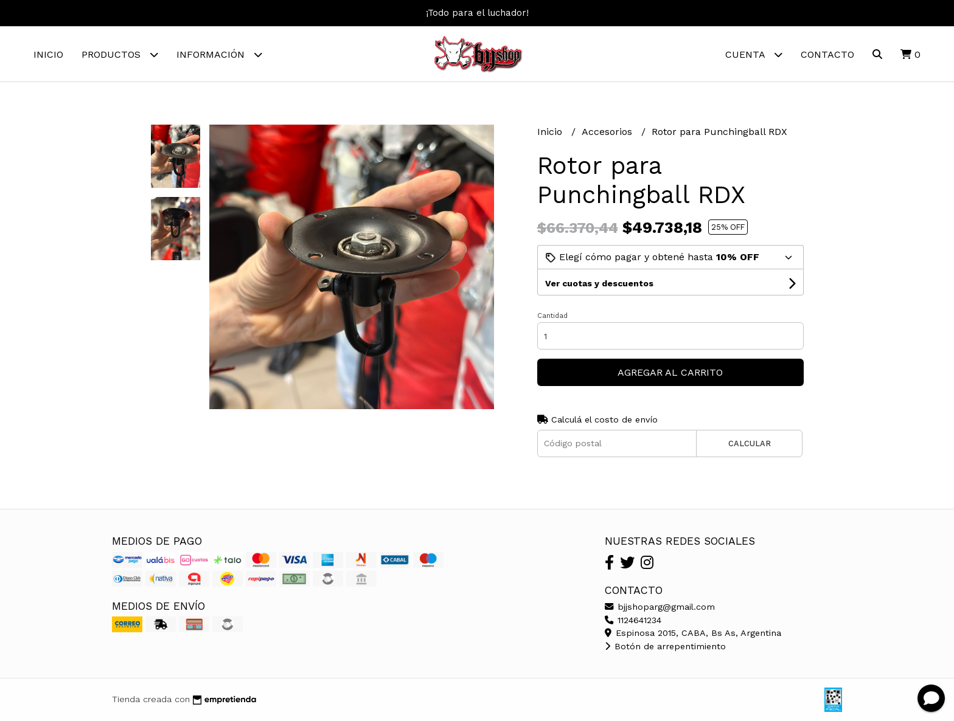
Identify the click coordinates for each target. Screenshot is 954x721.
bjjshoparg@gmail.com (660, 607)
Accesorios (608, 131)
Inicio (48, 54)
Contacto (827, 54)
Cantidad (552, 316)
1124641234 (633, 620)
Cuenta (753, 54)
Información (219, 54)
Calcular (749, 443)
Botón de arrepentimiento (665, 646)
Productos (120, 54)
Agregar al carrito (670, 372)
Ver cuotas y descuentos (599, 283)
